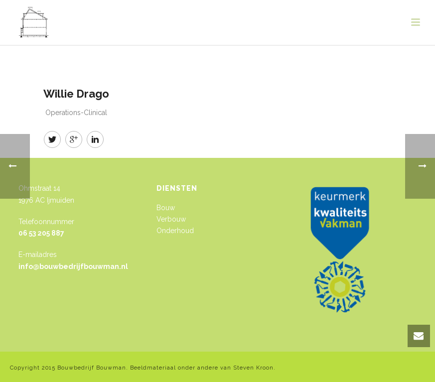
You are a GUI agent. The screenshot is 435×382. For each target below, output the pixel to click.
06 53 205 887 (41, 233)
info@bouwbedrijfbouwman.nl (73, 266)
